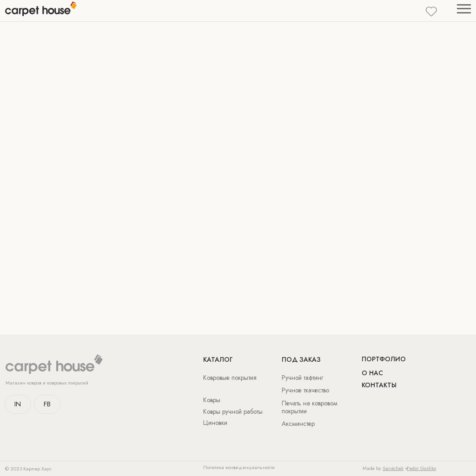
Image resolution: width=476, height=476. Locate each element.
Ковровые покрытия (230, 377)
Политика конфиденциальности (239, 467)
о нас (372, 373)
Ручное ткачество (305, 390)
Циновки (215, 422)
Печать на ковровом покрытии (309, 407)
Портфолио (384, 359)
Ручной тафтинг (302, 377)
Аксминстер (298, 423)
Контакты (379, 385)
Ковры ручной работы (233, 411)
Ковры (211, 399)
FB (47, 404)
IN (17, 404)
